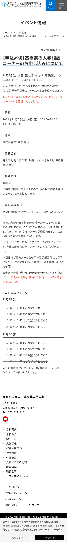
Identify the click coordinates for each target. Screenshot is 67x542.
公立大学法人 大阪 (17, 476)
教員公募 (11, 466)
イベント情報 (20, 32)
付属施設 (11, 457)
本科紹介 (11, 434)
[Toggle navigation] (61, 5)
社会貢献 (11, 452)
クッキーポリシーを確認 (51, 529)
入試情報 (11, 443)
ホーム (6, 32)
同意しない (17, 537)
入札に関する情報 (16, 462)
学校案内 (11, 429)
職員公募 (11, 471)
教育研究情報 (14, 448)
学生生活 (11, 439)
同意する (49, 537)
